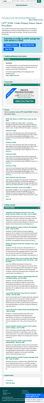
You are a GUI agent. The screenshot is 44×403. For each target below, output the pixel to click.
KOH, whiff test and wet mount (16, 177)
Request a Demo (11, 45)
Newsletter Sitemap (6, 393)
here (13, 114)
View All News (10, 383)
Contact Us (5, 394)
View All (8, 199)
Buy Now (8, 49)
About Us (4, 391)
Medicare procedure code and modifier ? (19, 187)
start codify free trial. (12, 75)
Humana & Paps (11, 130)
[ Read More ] (35, 127)
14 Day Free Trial (28, 45)
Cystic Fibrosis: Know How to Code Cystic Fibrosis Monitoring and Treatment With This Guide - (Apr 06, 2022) (22, 260)
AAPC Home (25, 390)
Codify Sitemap (26, 391)
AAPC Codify (5, 390)
